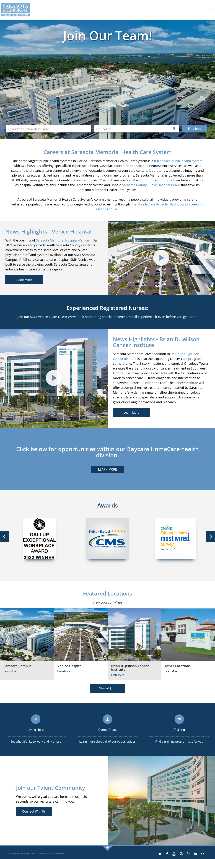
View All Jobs (107, 688)
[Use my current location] (174, 129)
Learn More (24, 280)
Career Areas (107, 730)
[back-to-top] (107, 847)
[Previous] (4, 536)
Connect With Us (34, 811)
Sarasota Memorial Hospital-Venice (62, 240)
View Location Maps (108, 602)
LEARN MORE (107, 469)
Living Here (36, 730)
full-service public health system (178, 161)
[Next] (210, 536)
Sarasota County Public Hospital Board (151, 185)
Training (179, 730)
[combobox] (48, 128)
